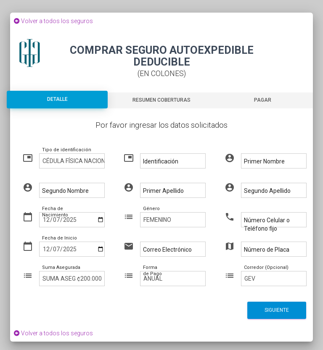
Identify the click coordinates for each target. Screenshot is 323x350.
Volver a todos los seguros (51, 21)
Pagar (262, 100)
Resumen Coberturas (161, 100)
